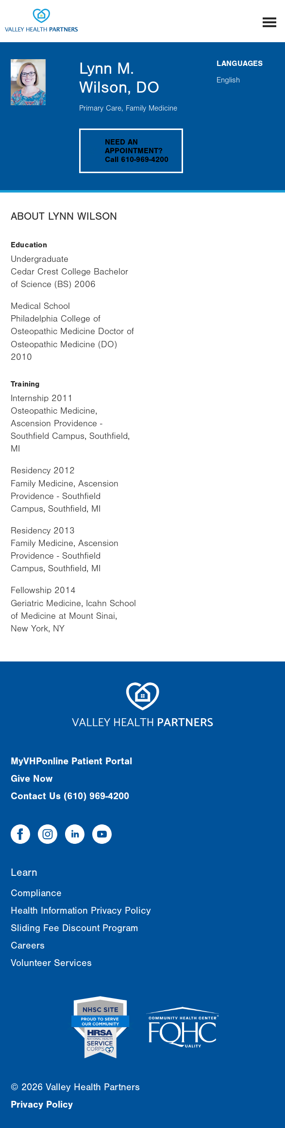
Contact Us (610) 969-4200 (70, 796)
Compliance (36, 893)
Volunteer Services (51, 962)
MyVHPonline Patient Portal (71, 761)
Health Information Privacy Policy (81, 910)
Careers (28, 945)
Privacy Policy (42, 1104)
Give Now (31, 778)
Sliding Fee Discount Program (74, 928)
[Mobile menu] (269, 21)
